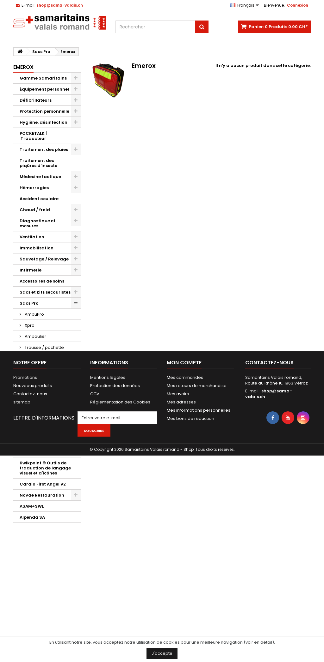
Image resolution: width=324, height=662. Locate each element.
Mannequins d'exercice (45, 403)
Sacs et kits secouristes (45, 292)
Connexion (297, 5)
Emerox (32, 358)
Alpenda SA (32, 517)
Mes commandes (185, 562)
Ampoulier (35, 336)
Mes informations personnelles (198, 595)
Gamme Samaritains (43, 78)
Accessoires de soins (42, 281)
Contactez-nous (30, 578)
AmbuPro (34, 314)
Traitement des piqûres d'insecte (38, 163)
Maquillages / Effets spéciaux (42, 427)
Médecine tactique (40, 177)
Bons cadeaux (35, 452)
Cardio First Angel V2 (43, 484)
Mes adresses (181, 586)
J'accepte (162, 653)
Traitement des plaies (44, 149)
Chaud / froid (35, 210)
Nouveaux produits (32, 570)
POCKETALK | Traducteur (33, 135)
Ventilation (32, 237)
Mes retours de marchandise (197, 570)
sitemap (21, 586)
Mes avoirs (178, 578)
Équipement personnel (44, 89)
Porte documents (39, 370)
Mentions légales (107, 562)
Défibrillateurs (36, 100)
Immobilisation (36, 248)
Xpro (29, 325)
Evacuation (32, 392)
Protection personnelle (44, 111)
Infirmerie (30, 270)
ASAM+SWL (32, 506)
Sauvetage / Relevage (44, 259)
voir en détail (259, 642)
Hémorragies (34, 188)
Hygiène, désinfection (43, 122)
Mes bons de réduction (190, 603)
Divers (26, 441)
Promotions (25, 562)
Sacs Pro (29, 303)
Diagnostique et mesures (37, 223)
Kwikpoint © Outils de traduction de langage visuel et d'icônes (45, 468)
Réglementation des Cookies (120, 586)
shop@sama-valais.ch (268, 578)
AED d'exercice (35, 414)
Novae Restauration (42, 495)
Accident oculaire (39, 199)
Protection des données (115, 570)
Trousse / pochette (44, 347)
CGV (94, 578)
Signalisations (36, 381)
